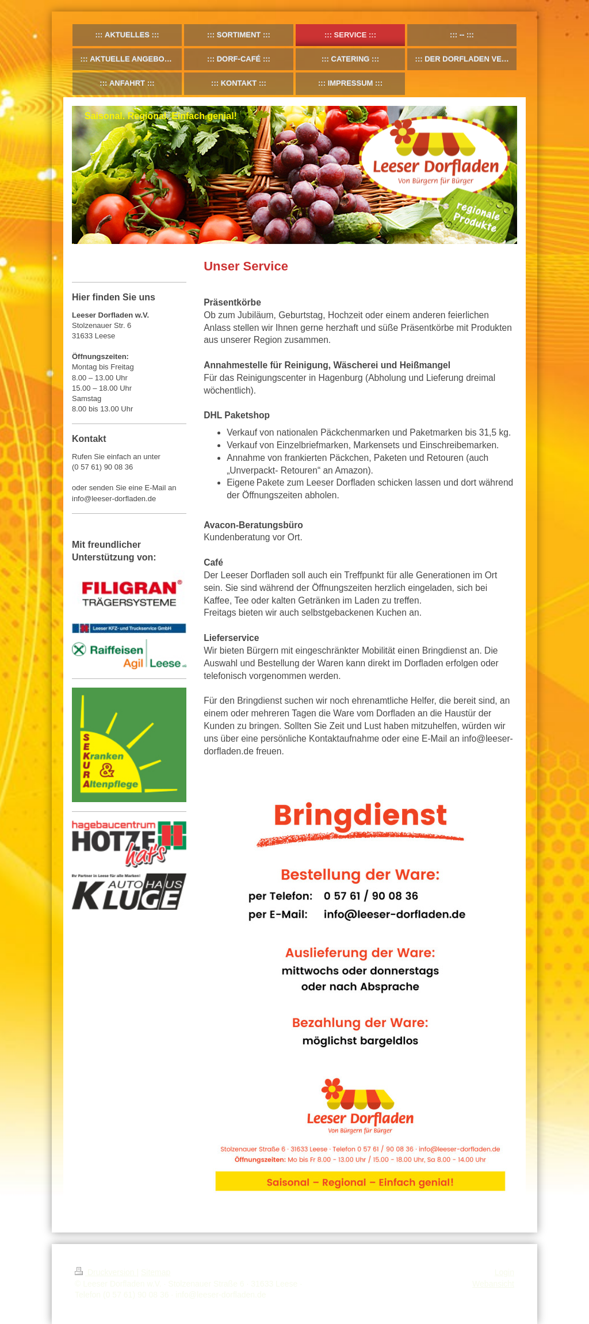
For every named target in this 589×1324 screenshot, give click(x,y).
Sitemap (155, 1272)
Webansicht (493, 1283)
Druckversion (105, 1272)
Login (504, 1272)
